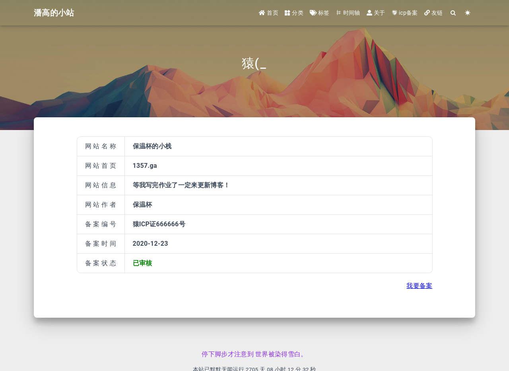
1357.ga (145, 165)
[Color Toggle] (467, 13)
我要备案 (419, 285)
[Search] (453, 13)
